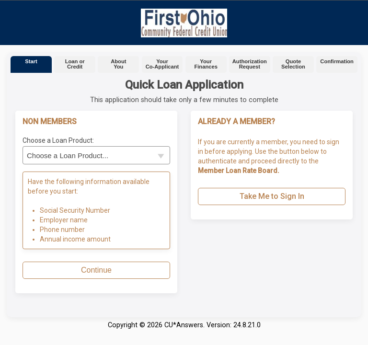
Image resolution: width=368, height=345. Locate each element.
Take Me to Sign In (272, 196)
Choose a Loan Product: (58, 140)
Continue (96, 270)
